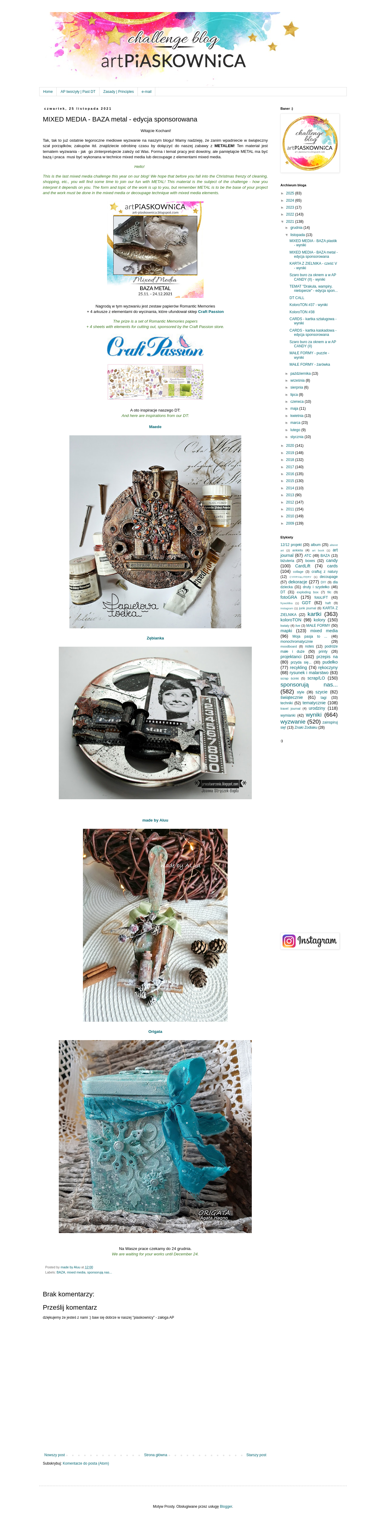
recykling (298, 667)
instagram (286, 608)
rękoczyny (328, 667)
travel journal (290, 708)
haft (328, 603)
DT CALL (297, 298)
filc (329, 592)
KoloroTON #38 (302, 312)
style (301, 692)
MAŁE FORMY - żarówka (310, 364)
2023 (290, 207)
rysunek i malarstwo (309, 672)
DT (282, 592)
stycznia (297, 437)
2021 (290, 221)
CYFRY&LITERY (300, 577)
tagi (323, 698)
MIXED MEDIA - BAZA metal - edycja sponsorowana (314, 254)
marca (296, 423)
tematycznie (314, 702)
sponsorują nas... (99, 1272)
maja (294, 408)
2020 (290, 445)
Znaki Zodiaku (306, 727)
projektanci (291, 656)
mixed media (76, 1272)
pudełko (330, 662)
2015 (290, 481)
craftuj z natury (325, 572)
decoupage (329, 577)
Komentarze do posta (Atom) (86, 1463)
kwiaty (285, 625)
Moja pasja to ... (310, 636)
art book (318, 550)
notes (309, 646)
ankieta (297, 550)
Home (48, 92)
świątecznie (291, 697)
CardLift (302, 565)
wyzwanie (292, 721)
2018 (290, 460)
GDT (306, 602)
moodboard (288, 646)
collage (298, 571)
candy (332, 560)
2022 (290, 214)
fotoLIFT (321, 597)
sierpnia (297, 387)
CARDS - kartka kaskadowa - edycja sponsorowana (313, 332)
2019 (290, 453)
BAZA (61, 1272)
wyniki (313, 715)
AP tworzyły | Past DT (78, 92)
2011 (290, 509)
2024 (290, 200)
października (301, 373)
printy (323, 651)
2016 (290, 474)
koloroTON (290, 619)
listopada (298, 235)
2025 (290, 193)
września (298, 380)
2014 (290, 488)
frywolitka (286, 603)
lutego (295, 430)
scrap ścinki (289, 678)
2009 (290, 523)
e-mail (147, 92)
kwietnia (297, 416)
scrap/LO (316, 678)
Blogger (226, 1506)
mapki (286, 630)
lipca (294, 395)
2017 (290, 467)
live (298, 625)
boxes (310, 561)
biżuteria (287, 561)
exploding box (307, 592)
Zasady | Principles (118, 92)
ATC (307, 556)
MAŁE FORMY (318, 625)
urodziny (317, 708)
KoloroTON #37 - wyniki (309, 305)
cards (332, 565)
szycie (321, 691)
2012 (290, 502)
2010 (290, 516)
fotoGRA (288, 597)
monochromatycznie (296, 641)
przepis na (327, 656)
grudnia (296, 228)
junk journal (307, 608)
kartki (314, 614)
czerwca (297, 401)
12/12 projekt (291, 545)
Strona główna (155, 1455)
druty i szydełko (316, 587)
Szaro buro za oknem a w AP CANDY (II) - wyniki (313, 277)
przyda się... (301, 662)
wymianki (287, 715)
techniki (286, 703)
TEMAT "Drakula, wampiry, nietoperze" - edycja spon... (314, 288)
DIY (323, 582)
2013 (290, 495)
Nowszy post (54, 1455)
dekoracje (297, 581)
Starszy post (256, 1455)
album (316, 545)
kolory (319, 619)
